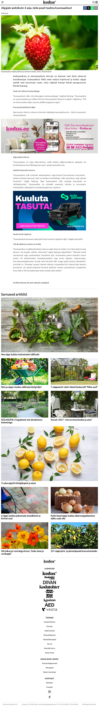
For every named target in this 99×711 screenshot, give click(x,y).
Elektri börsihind (49, 672)
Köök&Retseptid (49, 639)
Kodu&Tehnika (49, 622)
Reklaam (49, 683)
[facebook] (85, 8)
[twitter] (88, 8)
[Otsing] (93, 2)
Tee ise (49, 644)
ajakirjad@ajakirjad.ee (49, 704)
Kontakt (49, 687)
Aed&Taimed (49, 631)
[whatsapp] (92, 8)
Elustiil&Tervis (49, 648)
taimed (37, 282)
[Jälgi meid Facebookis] (49, 697)
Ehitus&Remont (50, 635)
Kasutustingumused (49, 663)
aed (31, 282)
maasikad (45, 282)
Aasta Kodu (49, 653)
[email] (96, 8)
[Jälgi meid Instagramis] (49, 691)
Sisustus (49, 626)
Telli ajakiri (49, 668)
